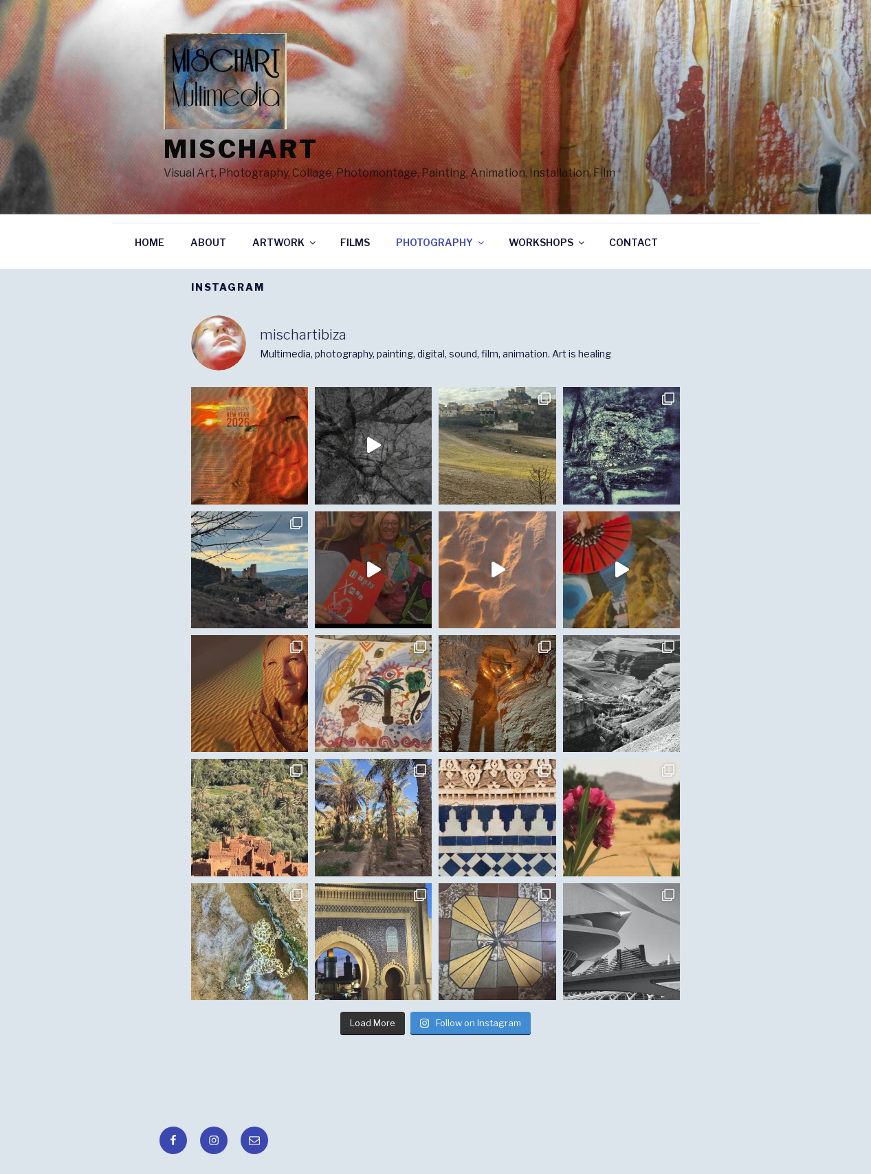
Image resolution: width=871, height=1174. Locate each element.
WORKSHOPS (547, 242)
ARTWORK (285, 242)
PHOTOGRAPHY (441, 242)
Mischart (241, 149)
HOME (149, 242)
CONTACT (633, 242)
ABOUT (208, 242)
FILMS (355, 242)
